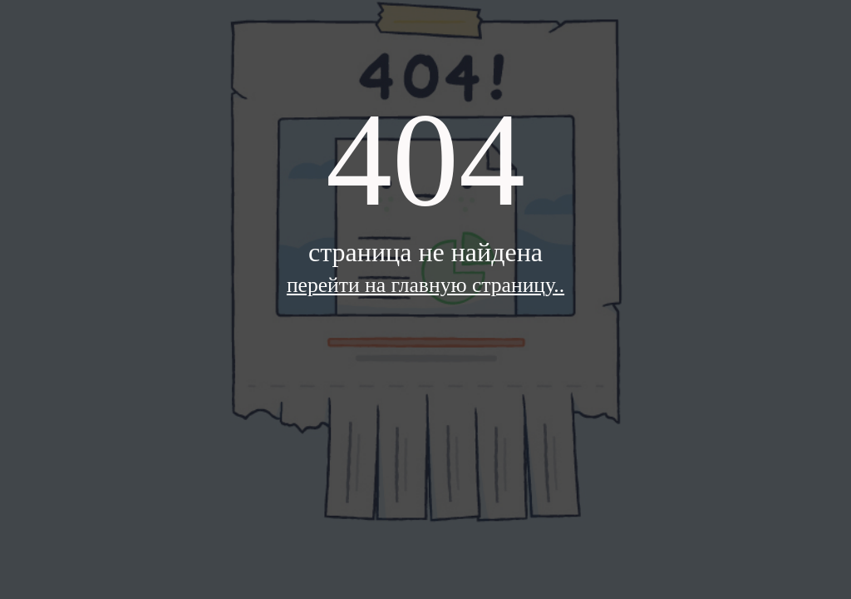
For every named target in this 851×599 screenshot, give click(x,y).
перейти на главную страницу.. (425, 285)
